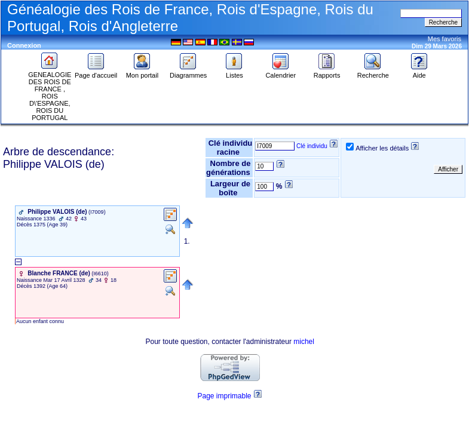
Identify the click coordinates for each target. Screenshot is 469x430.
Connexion (24, 45)
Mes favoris (444, 38)
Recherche (373, 72)
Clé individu (311, 146)
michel (303, 341)
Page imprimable (225, 396)
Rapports (327, 72)
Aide (419, 72)
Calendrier (280, 72)
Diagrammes (188, 72)
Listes (234, 72)
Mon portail (142, 72)
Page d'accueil (96, 72)
